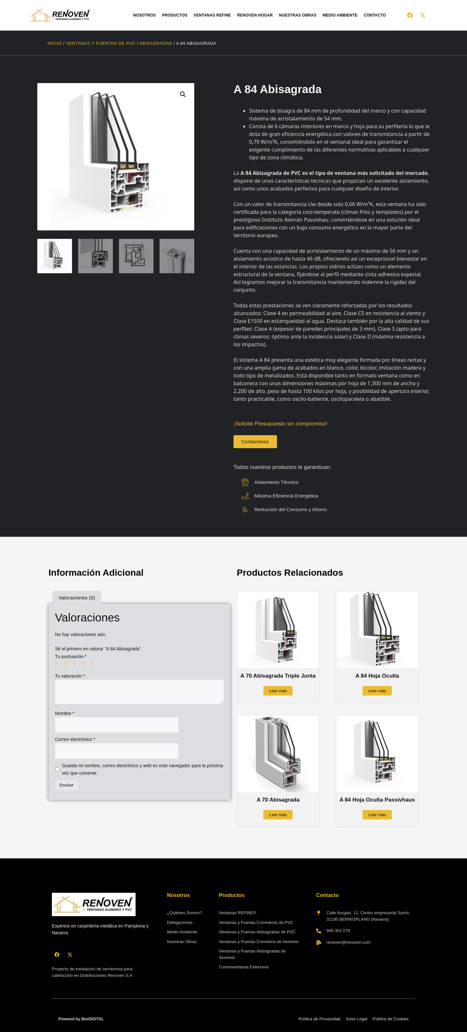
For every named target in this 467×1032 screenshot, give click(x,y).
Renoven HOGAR (255, 15)
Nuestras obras (297, 15)
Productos (174, 15)
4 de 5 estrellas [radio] (86, 664)
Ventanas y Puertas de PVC (100, 43)
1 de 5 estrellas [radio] (59, 664)
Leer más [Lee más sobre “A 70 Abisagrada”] (278, 814)
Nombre (64, 713)
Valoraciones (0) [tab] (77, 597)
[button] (183, 94)
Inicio (55, 43)
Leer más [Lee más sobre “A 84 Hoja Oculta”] (377, 690)
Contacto (375, 15)
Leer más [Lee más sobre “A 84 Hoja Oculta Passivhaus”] (377, 814)
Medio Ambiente (340, 15)
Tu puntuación (71, 656)
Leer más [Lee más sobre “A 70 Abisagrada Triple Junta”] (278, 690)
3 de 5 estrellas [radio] (77, 664)
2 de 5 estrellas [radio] (68, 664)
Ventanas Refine (212, 15)
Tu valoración (70, 676)
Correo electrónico (75, 739)
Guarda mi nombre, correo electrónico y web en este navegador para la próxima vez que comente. (142, 769)
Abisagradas (155, 43)
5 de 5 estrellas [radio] (95, 664)
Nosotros (144, 15)
